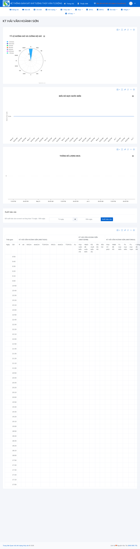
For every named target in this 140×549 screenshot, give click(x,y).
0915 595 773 (132, 546)
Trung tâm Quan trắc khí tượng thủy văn (16, 546)
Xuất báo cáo (107, 219)
